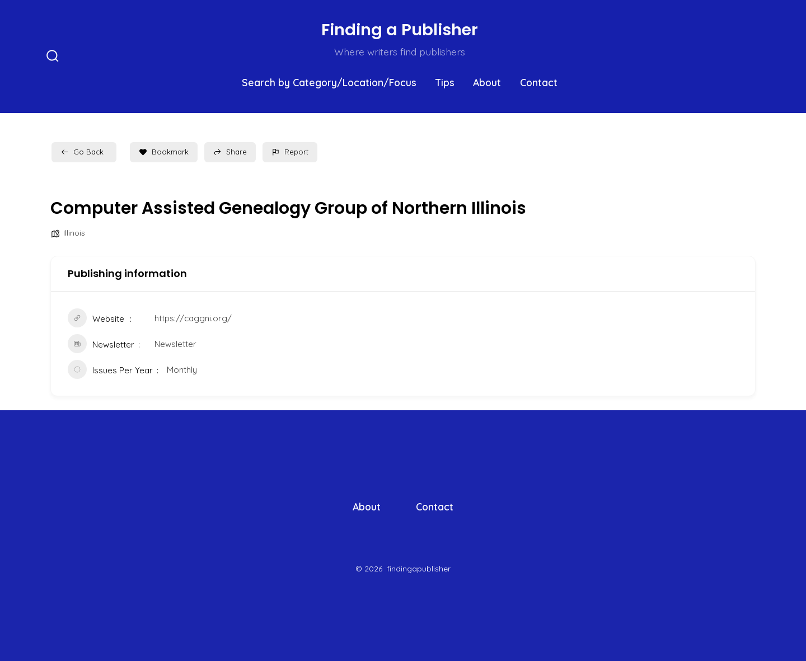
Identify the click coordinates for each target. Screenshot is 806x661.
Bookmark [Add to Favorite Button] (164, 151)
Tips (444, 82)
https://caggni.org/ (193, 318)
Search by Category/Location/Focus (329, 82)
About (487, 82)
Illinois (74, 233)
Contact (538, 82)
